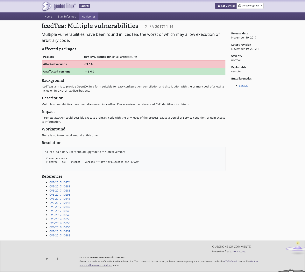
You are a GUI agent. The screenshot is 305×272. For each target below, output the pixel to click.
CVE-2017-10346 (59, 203)
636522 (243, 85)
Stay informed (67, 16)
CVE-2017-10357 (59, 231)
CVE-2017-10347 (59, 207)
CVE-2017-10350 (59, 219)
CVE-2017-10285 (59, 190)
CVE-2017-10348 (59, 211)
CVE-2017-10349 (59, 215)
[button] (226, 6)
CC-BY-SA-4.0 (230, 261)
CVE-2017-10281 (59, 186)
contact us (239, 251)
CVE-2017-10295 (59, 194)
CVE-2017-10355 (59, 223)
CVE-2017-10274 (59, 182)
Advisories (89, 16)
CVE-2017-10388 (59, 235)
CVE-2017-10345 (59, 198)
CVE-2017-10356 (59, 227)
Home (48, 16)
